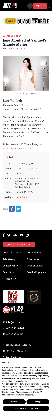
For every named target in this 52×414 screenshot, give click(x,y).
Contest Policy (10, 265)
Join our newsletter (18, 244)
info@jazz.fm (13, 322)
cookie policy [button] (23, 381)
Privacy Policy (34, 252)
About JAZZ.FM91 (12, 252)
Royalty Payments (36, 272)
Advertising (9, 259)
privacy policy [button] (34, 370)
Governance (33, 259)
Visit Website (24, 197)
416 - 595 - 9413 (14, 334)
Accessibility (9, 278)
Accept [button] (38, 402)
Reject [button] (14, 402)
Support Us (39, 5)
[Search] (30, 6)
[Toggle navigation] (49, 6)
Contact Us (8, 272)
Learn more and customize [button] (26, 408)
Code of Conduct (35, 265)
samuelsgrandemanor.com (17, 148)
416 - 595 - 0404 (15, 328)
